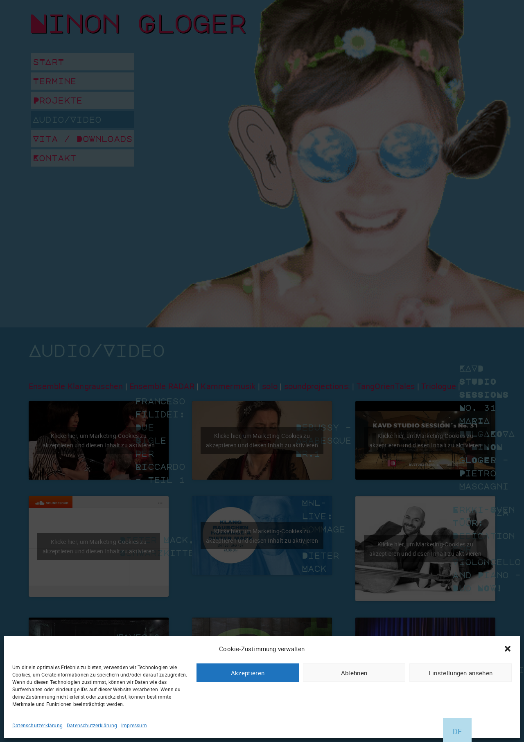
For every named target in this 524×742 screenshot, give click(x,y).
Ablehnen (354, 673)
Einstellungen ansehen (460, 673)
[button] (508, 649)
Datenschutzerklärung (37, 725)
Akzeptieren (247, 673)
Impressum (134, 725)
